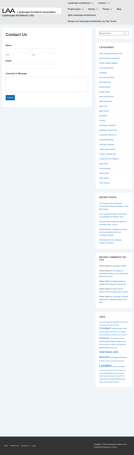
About (6, 446)
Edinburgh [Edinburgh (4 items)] (104, 338)
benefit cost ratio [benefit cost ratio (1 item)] (113, 325)
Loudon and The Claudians (109, 159)
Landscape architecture (81, 3)
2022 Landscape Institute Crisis (110, 53)
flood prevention (105, 82)
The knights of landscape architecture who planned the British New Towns (113, 273)
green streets (104, 111)
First (7, 55)
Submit (10, 98)
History (93, 9)
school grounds (104, 168)
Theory (107, 9)
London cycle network (107, 149)
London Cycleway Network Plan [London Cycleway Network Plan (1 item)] (108, 370)
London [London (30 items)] (105, 366)
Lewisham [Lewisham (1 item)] (121, 361)
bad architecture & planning (109, 58)
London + (104, 3)
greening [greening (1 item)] (111, 347)
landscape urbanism (106, 144)
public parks (103, 164)
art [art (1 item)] (107, 325)
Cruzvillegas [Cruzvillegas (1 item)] (122, 332)
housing (102, 120)
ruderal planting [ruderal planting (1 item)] (103, 379)
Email (9, 61)
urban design (104, 178)
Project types (76, 9)
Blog (119, 9)
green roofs (103, 106)
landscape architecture (107, 125)
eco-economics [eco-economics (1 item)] (122, 334)
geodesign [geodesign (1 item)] (123, 344)
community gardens (106, 68)
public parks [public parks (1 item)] (107, 376)
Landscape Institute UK (107, 135)
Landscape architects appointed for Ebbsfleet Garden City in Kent (113, 299)
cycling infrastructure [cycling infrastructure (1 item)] (105, 334)
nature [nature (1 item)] (120, 370)
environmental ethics (106, 77)
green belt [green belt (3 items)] (103, 347)
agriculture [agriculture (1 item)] (116, 322)
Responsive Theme (110, 447)
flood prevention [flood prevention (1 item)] (104, 344)
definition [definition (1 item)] (115, 334)
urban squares (104, 183)
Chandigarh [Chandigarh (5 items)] (105, 328)
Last (33, 55)
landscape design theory (108, 130)
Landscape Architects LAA (18, 15)
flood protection (104, 87)
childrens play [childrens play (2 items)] (117, 328)
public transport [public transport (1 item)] (116, 376)
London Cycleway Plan (107, 154)
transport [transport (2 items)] (118, 379)
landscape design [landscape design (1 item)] (104, 361)
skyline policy (104, 173)
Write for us (15, 446)
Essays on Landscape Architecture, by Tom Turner (92, 21)
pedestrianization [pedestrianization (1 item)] (108, 373)
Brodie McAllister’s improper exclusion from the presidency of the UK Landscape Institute (113, 232)
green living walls (105, 101)
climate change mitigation (108, 63)
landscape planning (106, 140)
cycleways (103, 73)
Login (34, 446)
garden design (104, 92)
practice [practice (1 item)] (116, 373)
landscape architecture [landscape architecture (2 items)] (118, 357)
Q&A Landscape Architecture (82, 15)
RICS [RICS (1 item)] (123, 376)
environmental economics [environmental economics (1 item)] (117, 338)
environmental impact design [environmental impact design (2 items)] (110, 341)
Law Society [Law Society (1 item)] (113, 361)
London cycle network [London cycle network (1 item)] (118, 366)
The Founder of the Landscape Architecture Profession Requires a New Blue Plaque (113, 206)
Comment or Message (16, 73)
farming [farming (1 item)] (123, 341)
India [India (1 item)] (115, 347)
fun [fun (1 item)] (110, 344)
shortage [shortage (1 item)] (111, 379)
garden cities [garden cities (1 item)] (115, 344)
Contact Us (25, 446)
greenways (103, 116)
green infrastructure (106, 96)
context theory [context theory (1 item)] (113, 332)
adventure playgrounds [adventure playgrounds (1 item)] (106, 322)
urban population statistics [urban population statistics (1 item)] (111, 382)
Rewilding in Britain (120, 266)
